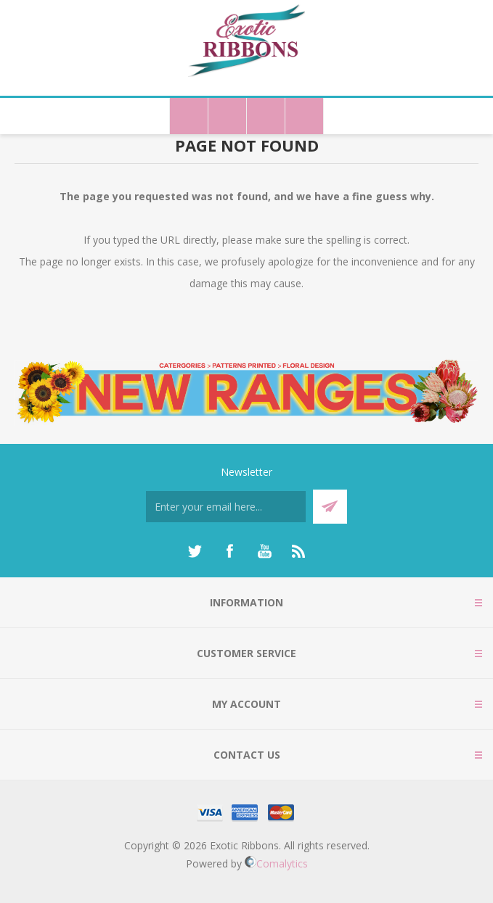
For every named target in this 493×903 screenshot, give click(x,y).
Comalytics (276, 863)
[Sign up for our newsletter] (226, 506)
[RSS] (299, 551)
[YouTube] (264, 551)
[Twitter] (194, 551)
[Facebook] (229, 551)
